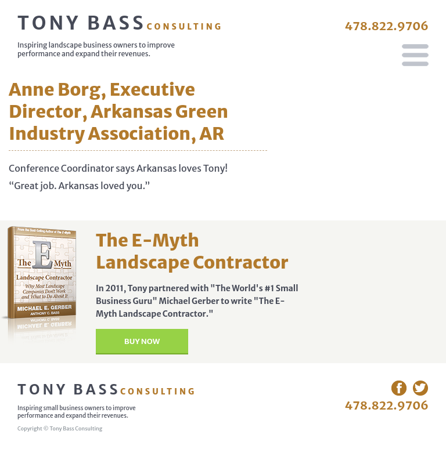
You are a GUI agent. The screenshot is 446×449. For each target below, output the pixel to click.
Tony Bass (120, 23)
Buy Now (142, 341)
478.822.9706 (386, 26)
